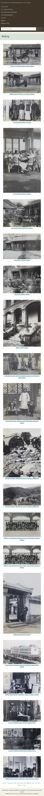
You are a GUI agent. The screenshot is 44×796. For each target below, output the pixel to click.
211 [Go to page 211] (30, 783)
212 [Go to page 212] (33, 783)
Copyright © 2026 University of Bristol (14, 790)
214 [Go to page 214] (39, 783)
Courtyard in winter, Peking (22, 260)
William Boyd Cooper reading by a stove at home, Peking (22, 694)
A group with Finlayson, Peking (22, 122)
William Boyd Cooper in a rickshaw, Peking (22, 94)
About (3, 20)
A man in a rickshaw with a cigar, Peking (22, 66)
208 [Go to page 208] (21, 783)
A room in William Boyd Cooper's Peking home (22, 722)
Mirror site (9, 793)
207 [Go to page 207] (18, 783)
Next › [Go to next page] (20, 785)
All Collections (7, 9)
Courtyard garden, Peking (22, 294)
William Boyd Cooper (22, 347)
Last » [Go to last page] (24, 785)
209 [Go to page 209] (25, 783)
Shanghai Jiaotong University (29, 793)
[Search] (18, 28)
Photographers (7, 15)
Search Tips (5, 23)
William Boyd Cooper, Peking (22, 634)
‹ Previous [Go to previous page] (10, 783)
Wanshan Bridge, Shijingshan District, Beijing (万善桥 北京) (22, 478)
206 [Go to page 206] (15, 783)
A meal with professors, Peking (22, 194)
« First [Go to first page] (4, 783)
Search (39, 29)
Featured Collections (9, 12)
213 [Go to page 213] (36, 783)
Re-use (3, 18)
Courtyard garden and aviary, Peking (22, 228)
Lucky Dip (4, 6)
